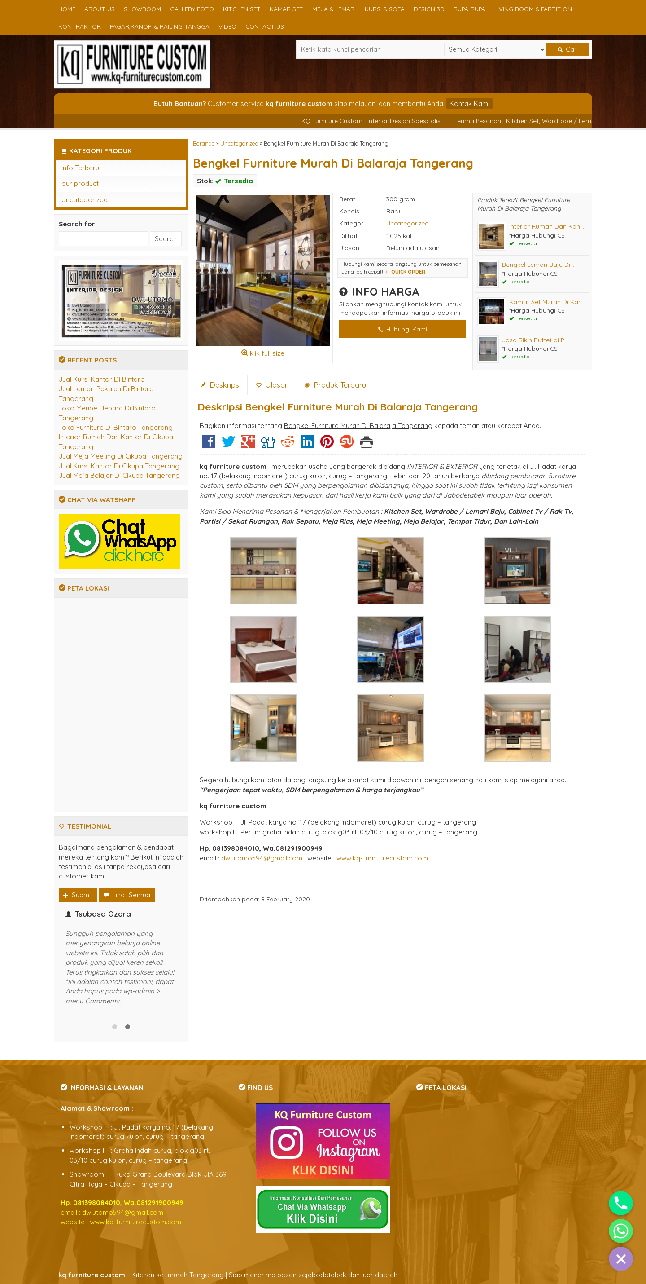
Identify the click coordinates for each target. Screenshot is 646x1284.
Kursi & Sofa (385, 9)
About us (99, 9)
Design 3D (429, 9)
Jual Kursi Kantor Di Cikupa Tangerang (119, 466)
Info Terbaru (80, 167)
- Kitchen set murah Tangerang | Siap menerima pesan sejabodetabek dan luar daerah (227, 1275)
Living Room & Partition (533, 9)
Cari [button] (568, 49)
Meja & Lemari (334, 9)
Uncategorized (239, 143)
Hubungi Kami (402, 329)
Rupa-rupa (469, 9)
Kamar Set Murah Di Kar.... (547, 301)
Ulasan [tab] (272, 384)
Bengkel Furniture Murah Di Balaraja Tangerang (333, 163)
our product (80, 183)
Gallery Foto (192, 9)
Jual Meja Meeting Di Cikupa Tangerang (121, 456)
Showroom (142, 9)
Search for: (78, 224)
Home (66, 9)
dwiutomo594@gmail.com (261, 858)
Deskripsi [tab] (220, 384)
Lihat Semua (127, 895)
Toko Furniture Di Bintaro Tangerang (116, 427)
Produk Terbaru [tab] (335, 384)
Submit (78, 895)
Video (227, 26)
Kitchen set (242, 9)
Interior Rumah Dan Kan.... (547, 226)
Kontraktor (79, 26)
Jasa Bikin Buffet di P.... (535, 340)
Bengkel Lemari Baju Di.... (539, 264)
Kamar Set (286, 9)
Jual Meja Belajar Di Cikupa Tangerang (119, 475)
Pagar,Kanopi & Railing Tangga (160, 26)
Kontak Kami (469, 103)
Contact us (264, 26)
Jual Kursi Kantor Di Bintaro (102, 379)
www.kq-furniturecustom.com (382, 858)
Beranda (204, 143)
